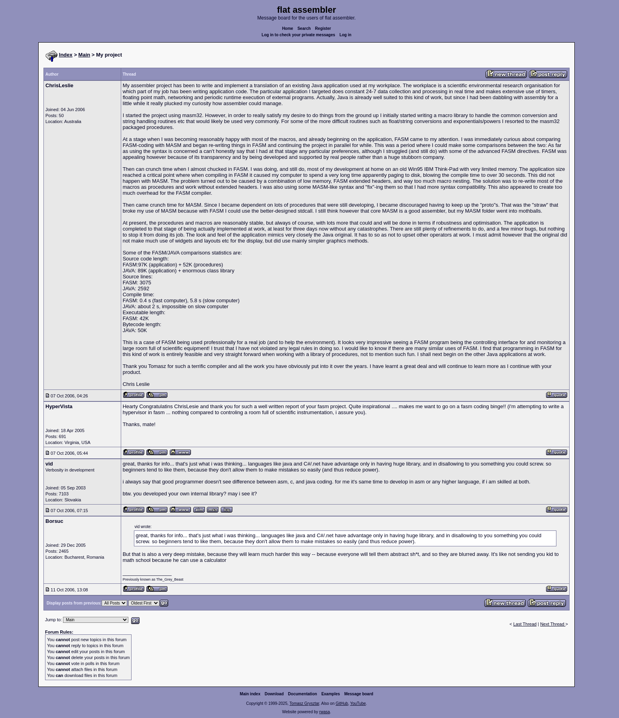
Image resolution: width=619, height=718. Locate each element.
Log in (346, 35)
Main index (250, 694)
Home (287, 28)
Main (84, 55)
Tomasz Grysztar (304, 703)
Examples (330, 694)
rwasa (324, 712)
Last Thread (525, 624)
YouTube (358, 703)
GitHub (342, 703)
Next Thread (552, 624)
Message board (358, 694)
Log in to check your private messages (298, 35)
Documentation (302, 694)
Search (303, 28)
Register (323, 28)
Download (274, 694)
